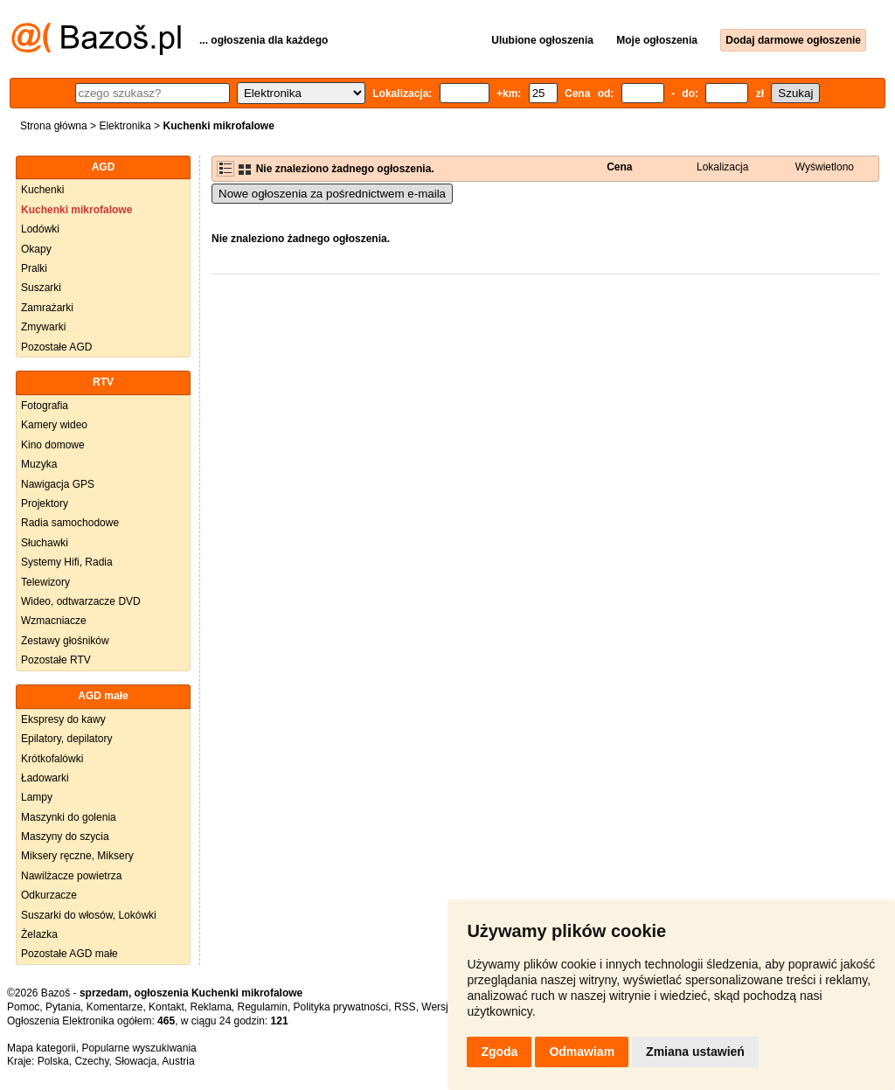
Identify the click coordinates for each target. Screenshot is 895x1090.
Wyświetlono (824, 167)
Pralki (34, 268)
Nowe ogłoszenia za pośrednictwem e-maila (332, 193)
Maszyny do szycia (65, 836)
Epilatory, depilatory (67, 738)
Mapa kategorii (41, 1048)
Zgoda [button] (499, 1052)
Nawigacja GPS (57, 484)
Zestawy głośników (65, 641)
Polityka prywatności (341, 1007)
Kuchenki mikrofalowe (76, 210)
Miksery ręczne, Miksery (77, 856)
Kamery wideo (54, 425)
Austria (178, 1061)
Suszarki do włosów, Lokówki (88, 915)
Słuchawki (44, 543)
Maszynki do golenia (68, 817)
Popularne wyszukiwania (138, 1048)
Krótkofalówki (52, 759)
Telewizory (45, 582)
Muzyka (39, 464)
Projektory (44, 503)
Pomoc (23, 1007)
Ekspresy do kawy (63, 719)
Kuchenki (42, 190)
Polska (53, 1061)
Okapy (36, 249)
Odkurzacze (49, 895)
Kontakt (166, 1007)
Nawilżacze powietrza (71, 876)
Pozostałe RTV (56, 660)
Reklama (210, 1007)
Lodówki (40, 229)
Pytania (62, 1007)
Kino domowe (53, 445)
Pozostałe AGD (56, 347)
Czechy (91, 1061)
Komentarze (115, 1007)
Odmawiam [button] (581, 1052)
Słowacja (135, 1061)
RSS (405, 1007)
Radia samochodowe (70, 523)
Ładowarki (45, 778)
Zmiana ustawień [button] (695, 1052)
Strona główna (53, 126)
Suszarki (41, 287)
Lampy (36, 797)
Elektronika (124, 126)
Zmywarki (43, 327)
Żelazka (39, 934)
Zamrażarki (47, 308)
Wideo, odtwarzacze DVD (81, 601)
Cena (619, 167)
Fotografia (44, 405)
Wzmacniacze (54, 620)
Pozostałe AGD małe (69, 954)
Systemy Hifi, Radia (67, 562)
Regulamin (263, 1007)
